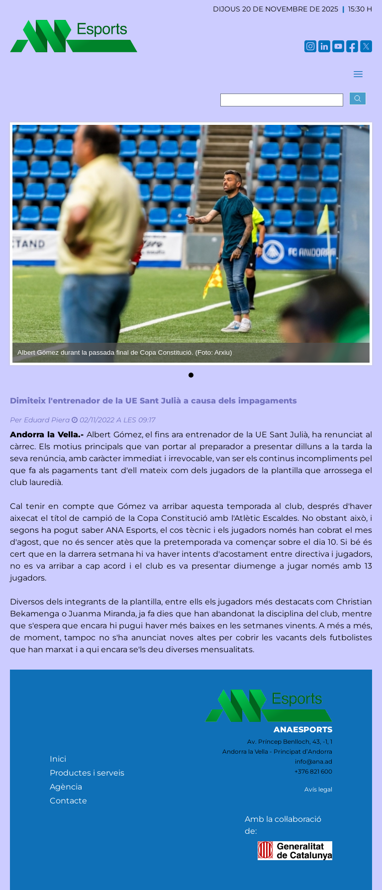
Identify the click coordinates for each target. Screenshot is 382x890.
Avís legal (318, 789)
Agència (66, 786)
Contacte (68, 800)
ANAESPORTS (303, 729)
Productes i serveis (87, 773)
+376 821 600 (313, 771)
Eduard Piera (47, 419)
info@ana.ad (313, 761)
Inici (58, 759)
